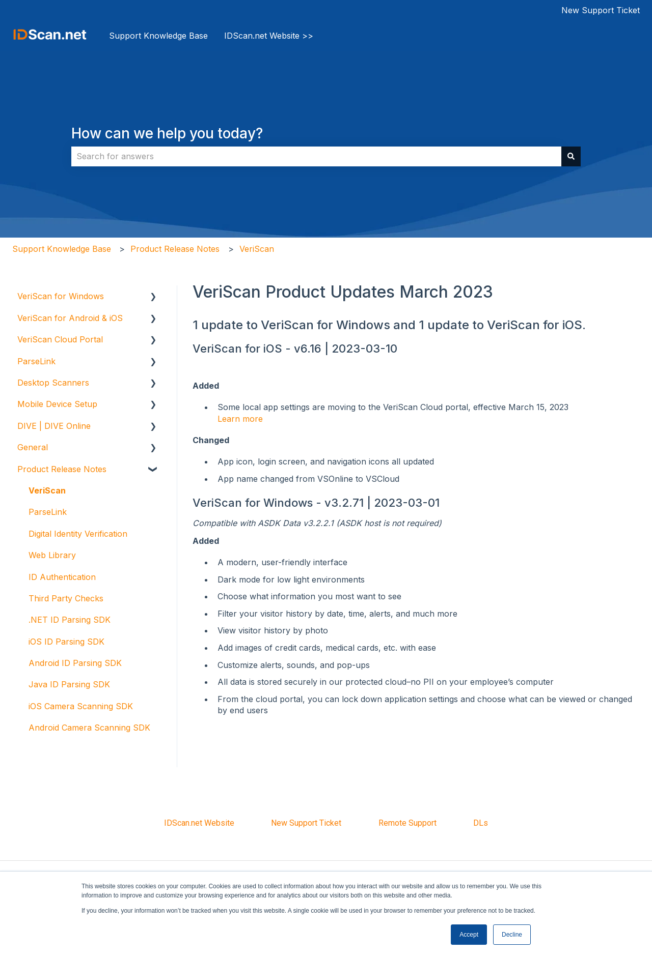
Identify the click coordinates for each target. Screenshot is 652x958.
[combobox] (316, 156)
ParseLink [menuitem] (36, 361)
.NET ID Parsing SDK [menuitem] (70, 620)
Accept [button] (468, 934)
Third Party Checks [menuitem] (66, 598)
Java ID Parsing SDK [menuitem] (69, 684)
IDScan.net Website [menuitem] (199, 823)
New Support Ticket (600, 10)
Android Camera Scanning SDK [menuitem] (89, 727)
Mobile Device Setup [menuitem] (57, 404)
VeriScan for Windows (253, 502)
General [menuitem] (32, 447)
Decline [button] (512, 934)
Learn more (240, 419)
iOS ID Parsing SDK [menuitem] (66, 641)
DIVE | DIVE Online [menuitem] (54, 426)
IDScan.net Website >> (268, 36)
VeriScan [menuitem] (47, 490)
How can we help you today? (167, 133)
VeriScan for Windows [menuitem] (60, 296)
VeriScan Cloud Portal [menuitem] (60, 339)
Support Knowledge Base (158, 36)
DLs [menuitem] (480, 823)
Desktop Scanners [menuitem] (53, 383)
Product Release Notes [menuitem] (61, 469)
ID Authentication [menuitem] (62, 577)
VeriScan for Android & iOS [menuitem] (70, 318)
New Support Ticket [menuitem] (306, 823)
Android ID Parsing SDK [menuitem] (75, 663)
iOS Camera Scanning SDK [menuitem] (81, 706)
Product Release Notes (175, 249)
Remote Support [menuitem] (407, 823)
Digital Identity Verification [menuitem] (78, 534)
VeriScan (256, 249)
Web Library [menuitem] (52, 555)
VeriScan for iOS (237, 348)
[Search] (571, 156)
